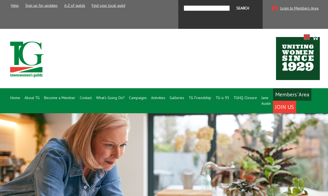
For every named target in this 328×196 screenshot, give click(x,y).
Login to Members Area (299, 8)
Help (15, 5)
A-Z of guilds (74, 5)
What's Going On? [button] (110, 97)
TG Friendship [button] (200, 97)
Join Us (284, 107)
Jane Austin (266, 100)
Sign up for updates (41, 5)
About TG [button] (32, 97)
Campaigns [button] (138, 97)
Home (15, 97)
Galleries (177, 97)
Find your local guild (108, 5)
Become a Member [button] (59, 97)
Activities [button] (158, 97)
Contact (86, 97)
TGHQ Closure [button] (245, 97)
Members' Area (292, 94)
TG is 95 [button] (222, 97)
